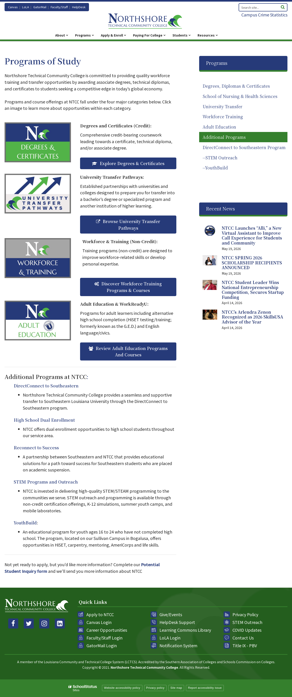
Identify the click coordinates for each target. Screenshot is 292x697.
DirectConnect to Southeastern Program (244, 147)
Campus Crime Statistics (264, 15)
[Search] (282, 7)
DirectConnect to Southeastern (46, 386)
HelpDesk (79, 7)
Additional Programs (224, 137)
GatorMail (39, 7)
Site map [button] (176, 687)
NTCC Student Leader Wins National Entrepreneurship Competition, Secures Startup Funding (253, 289)
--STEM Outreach (220, 157)
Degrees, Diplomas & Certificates (236, 86)
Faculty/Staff (59, 7)
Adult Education (219, 127)
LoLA (25, 7)
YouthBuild (25, 523)
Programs (216, 63)
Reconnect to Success (36, 447)
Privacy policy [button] (155, 687)
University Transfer (222, 106)
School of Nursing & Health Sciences (240, 96)
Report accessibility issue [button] (205, 687)
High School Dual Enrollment (44, 420)
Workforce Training (223, 116)
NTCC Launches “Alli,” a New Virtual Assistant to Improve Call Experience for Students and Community (252, 235)
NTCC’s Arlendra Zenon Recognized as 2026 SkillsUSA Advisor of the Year (252, 317)
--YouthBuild (215, 168)
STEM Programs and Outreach (46, 482)
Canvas (13, 7)
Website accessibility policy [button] (122, 687)
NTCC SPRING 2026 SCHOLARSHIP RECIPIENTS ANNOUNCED (252, 262)
